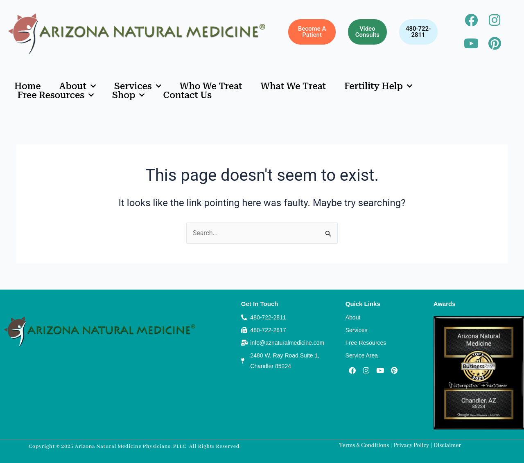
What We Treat (293, 86)
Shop (128, 95)
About (77, 86)
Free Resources (56, 95)
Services (137, 86)
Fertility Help (378, 86)
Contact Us (187, 95)
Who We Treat (211, 86)
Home (27, 86)
